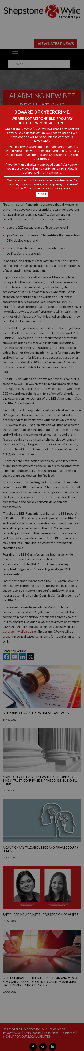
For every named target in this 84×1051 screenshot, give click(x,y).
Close (42, 194)
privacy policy (62, 188)
